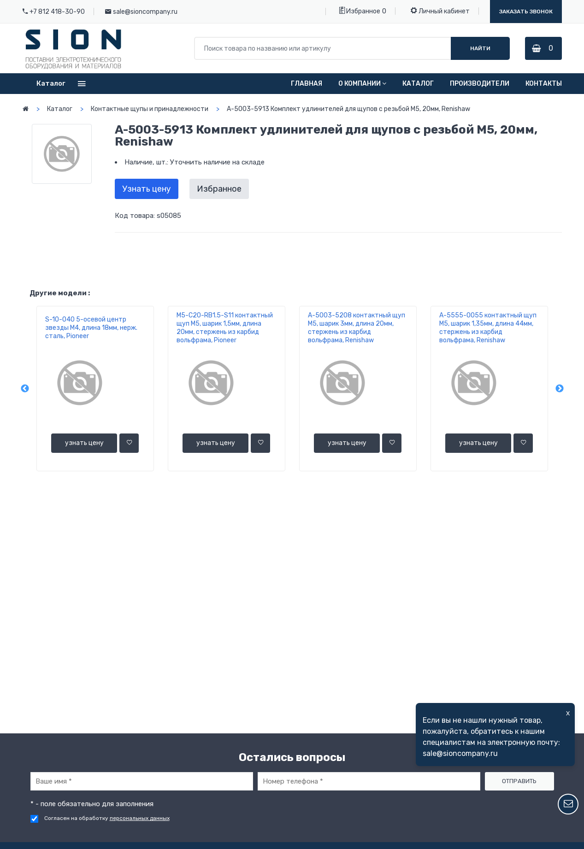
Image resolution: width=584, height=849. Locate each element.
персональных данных (140, 818)
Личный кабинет (440, 11)
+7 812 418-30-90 (57, 12)
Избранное (359, 11)
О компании (362, 84)
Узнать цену (146, 189)
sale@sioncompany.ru (145, 12)
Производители (479, 84)
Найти (480, 48)
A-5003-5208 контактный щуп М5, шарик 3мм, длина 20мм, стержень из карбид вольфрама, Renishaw (356, 327)
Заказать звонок (526, 11)
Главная (306, 84)
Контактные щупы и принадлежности (149, 109)
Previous (24, 388)
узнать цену (84, 443)
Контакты (543, 84)
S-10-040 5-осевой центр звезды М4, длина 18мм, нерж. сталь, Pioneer (91, 328)
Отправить (519, 781)
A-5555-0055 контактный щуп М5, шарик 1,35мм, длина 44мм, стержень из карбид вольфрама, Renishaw (488, 327)
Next (559, 388)
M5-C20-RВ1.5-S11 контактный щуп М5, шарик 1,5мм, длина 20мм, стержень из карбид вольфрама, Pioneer (225, 327)
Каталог (418, 84)
